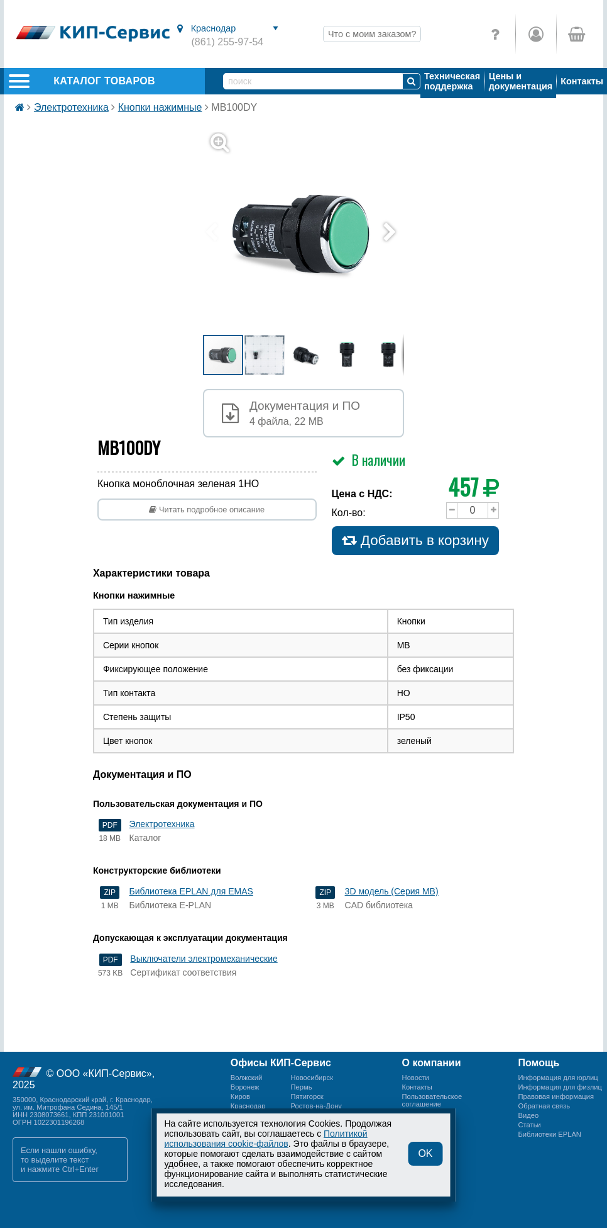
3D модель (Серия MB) (392, 891)
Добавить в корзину (415, 540)
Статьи (529, 1125)
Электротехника (71, 107)
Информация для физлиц (560, 1087)
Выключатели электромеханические (203, 959)
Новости (415, 1077)
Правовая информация (556, 1096)
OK (425, 1153)
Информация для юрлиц (558, 1077)
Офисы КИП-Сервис (281, 1062)
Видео (528, 1115)
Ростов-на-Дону (316, 1106)
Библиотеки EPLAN (549, 1134)
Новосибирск (311, 1077)
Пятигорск (306, 1096)
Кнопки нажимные (160, 107)
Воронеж (245, 1087)
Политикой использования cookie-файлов (266, 1139)
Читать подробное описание (207, 509)
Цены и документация (520, 81)
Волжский (246, 1077)
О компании (431, 1062)
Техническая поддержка (452, 81)
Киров (240, 1096)
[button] (311, 233)
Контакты (582, 81)
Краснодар (248, 1106)
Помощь (539, 1062)
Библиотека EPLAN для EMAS (191, 891)
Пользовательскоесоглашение (432, 1100)
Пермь (301, 1087)
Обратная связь (544, 1106)
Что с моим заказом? (372, 34)
